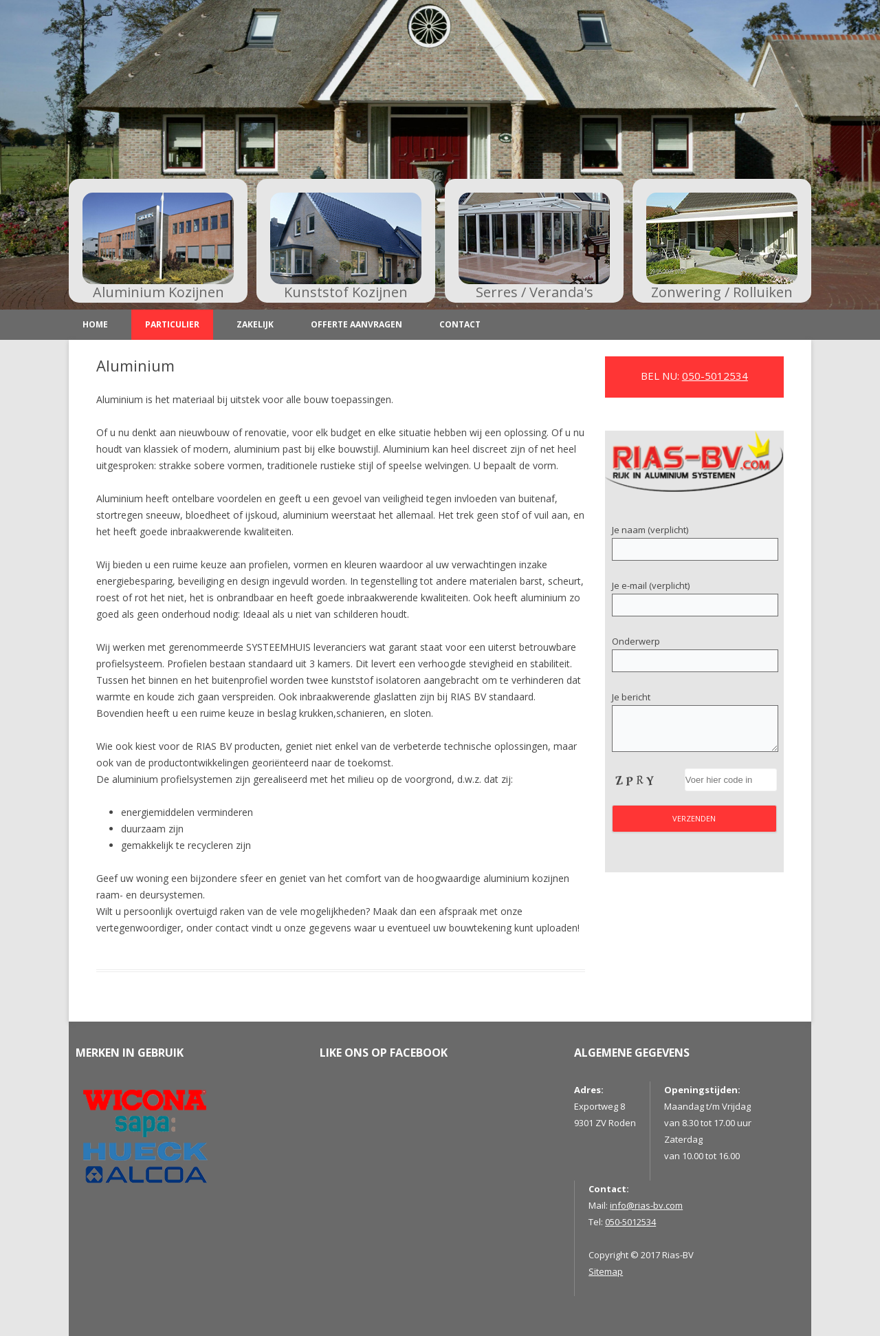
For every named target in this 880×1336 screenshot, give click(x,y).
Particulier (172, 324)
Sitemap (605, 1271)
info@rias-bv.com (646, 1205)
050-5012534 (715, 376)
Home (95, 324)
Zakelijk (255, 324)
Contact (460, 324)
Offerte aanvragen (356, 324)
